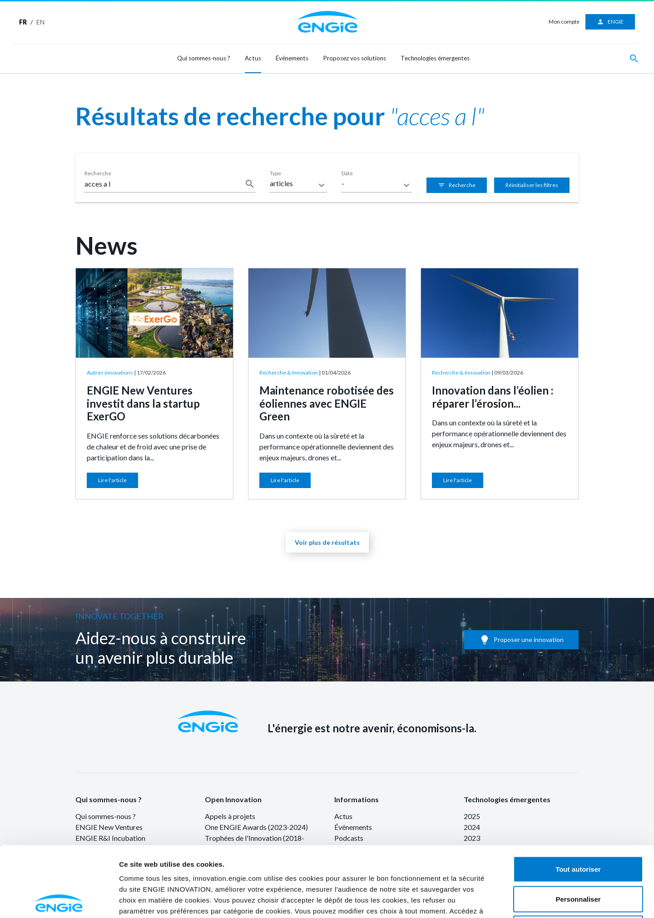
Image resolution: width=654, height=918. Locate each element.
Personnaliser (577, 829)
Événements (292, 58)
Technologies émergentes (435, 58)
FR (23, 22)
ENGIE (610, 21)
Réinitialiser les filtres (531, 185)
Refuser (578, 858)
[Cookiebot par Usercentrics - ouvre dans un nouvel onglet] (59, 900)
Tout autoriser (578, 799)
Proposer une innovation (521, 639)
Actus (253, 58)
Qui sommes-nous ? (203, 58)
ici (358, 851)
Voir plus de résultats (327, 542)
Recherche (457, 185)
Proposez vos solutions (354, 58)
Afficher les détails (543, 900)
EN (40, 22)
